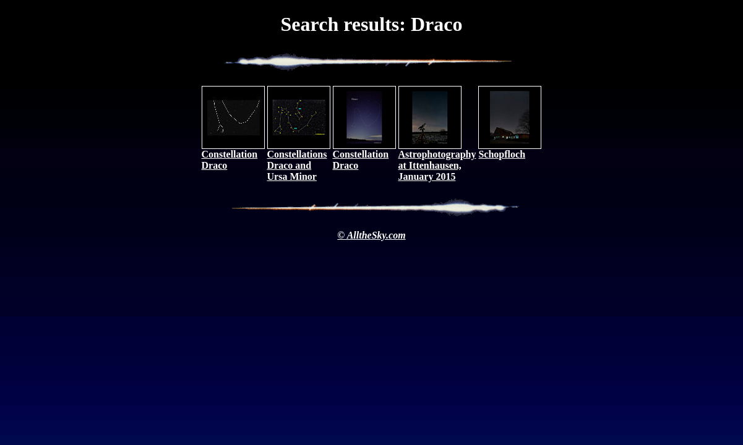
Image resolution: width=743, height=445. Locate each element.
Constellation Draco (233, 155)
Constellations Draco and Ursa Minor (298, 161)
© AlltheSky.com (371, 235)
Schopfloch (509, 149)
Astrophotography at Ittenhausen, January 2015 (437, 161)
